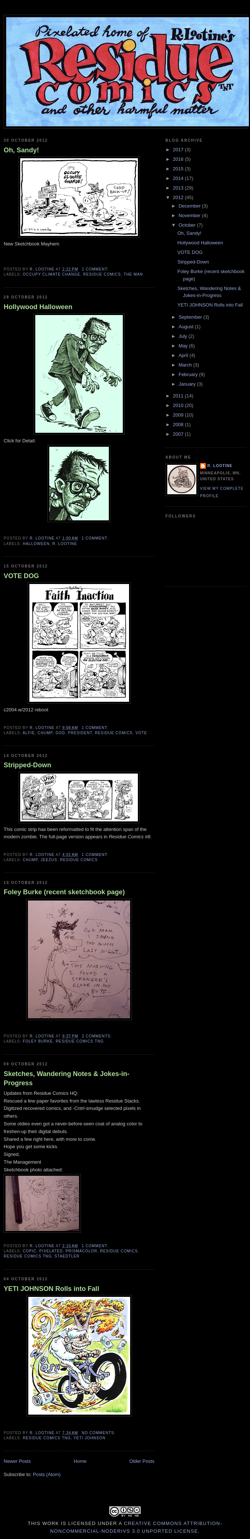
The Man (133, 274)
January (188, 384)
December (190, 206)
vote (141, 733)
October (188, 225)
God (60, 733)
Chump (45, 733)
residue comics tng (80, 1041)
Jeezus (49, 860)
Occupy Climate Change (52, 274)
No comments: (99, 1433)
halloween (36, 544)
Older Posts (141, 1461)
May (184, 346)
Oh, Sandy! (21, 150)
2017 (179, 149)
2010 (179, 405)
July (184, 336)
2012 (179, 197)
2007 (179, 434)
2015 (179, 168)
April (184, 355)
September (191, 317)
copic (29, 1251)
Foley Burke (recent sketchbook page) (64, 892)
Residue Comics (102, 274)
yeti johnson (90, 1438)
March (186, 365)
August (187, 326)
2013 (179, 188)
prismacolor (81, 1251)
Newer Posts (17, 1461)
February (189, 374)
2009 (179, 415)
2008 (179, 424)
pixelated (51, 1251)
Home (80, 1461)
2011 (179, 396)
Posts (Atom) (47, 1474)
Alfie (28, 733)
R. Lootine (64, 544)
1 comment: (96, 269)
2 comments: (97, 1036)
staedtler (66, 1256)
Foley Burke (38, 1041)
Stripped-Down (27, 765)
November (190, 215)
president (80, 733)
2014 (179, 178)
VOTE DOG (21, 576)
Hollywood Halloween (38, 307)
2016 (179, 159)
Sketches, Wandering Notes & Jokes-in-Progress (66, 1078)
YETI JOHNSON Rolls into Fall (51, 1288)
